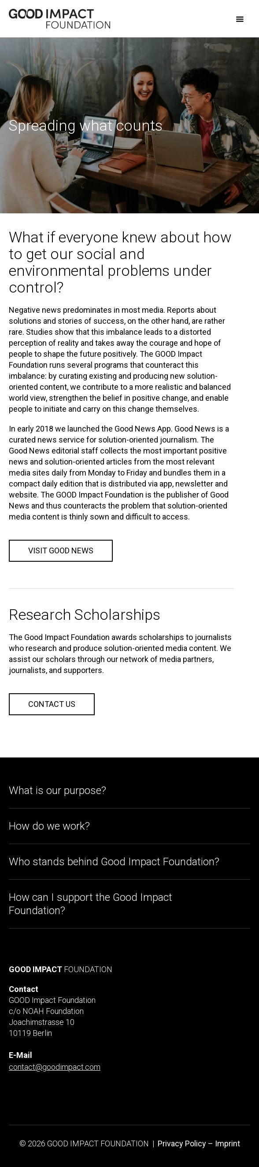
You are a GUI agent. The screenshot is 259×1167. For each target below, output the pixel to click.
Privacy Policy (182, 1143)
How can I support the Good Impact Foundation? (90, 904)
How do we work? (49, 826)
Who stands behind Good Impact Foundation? (114, 862)
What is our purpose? (57, 790)
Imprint (227, 1143)
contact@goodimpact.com (54, 1067)
